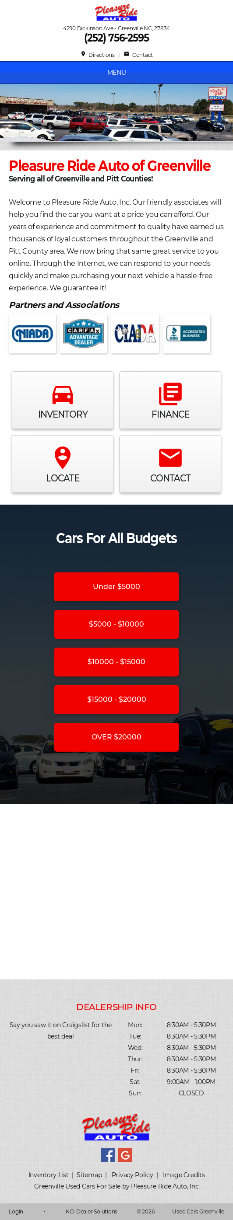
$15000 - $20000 (116, 699)
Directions (97, 55)
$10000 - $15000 (116, 662)
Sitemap (89, 1175)
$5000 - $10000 (116, 624)
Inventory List (48, 1175)
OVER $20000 (116, 737)
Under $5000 (116, 586)
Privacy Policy (132, 1175)
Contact (138, 55)
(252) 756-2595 (116, 38)
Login (16, 1211)
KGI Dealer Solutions (91, 1211)
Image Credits (184, 1175)
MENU (116, 73)
